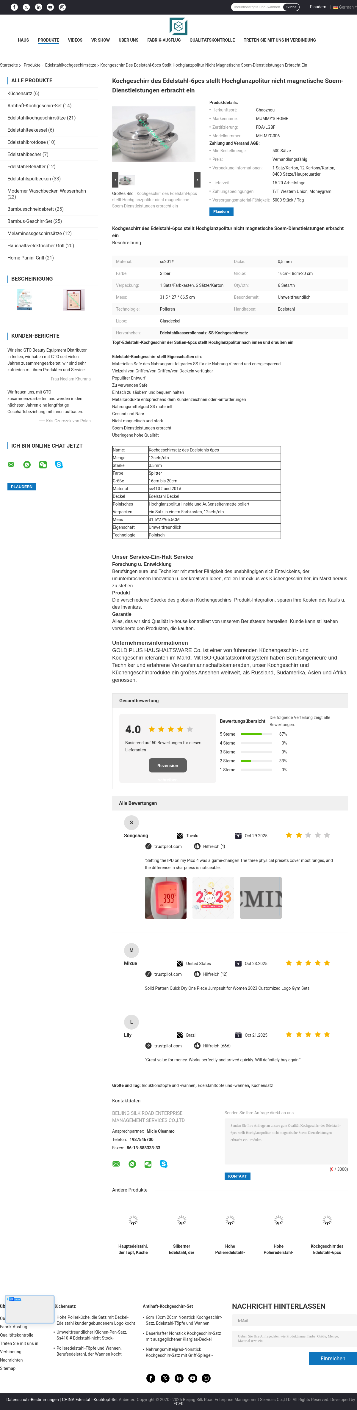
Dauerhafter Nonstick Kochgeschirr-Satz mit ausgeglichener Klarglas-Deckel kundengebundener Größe (183, 1337)
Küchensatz (19, 93)
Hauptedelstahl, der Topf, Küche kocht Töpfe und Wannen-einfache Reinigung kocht (133, 1249)
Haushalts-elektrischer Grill (35, 245)
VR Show (100, 40)
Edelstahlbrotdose (26, 142)
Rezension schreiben (167, 767)
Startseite (9, 65)
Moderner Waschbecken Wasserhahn (46, 191)
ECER (178, 1403)
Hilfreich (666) (217, 1046)
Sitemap (7, 1368)
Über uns (128, 40)
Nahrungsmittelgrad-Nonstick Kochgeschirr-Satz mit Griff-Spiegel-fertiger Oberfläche (179, 1353)
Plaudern (318, 6)
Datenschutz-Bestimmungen (32, 1399)
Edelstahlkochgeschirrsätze (70, 65)
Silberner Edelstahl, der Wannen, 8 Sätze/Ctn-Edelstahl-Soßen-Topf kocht (181, 1249)
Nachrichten (11, 1360)
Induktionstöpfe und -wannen (169, 1085)
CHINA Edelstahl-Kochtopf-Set (90, 1399)
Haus (23, 40)
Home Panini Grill (25, 258)
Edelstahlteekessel (27, 130)
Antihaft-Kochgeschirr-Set (34, 105)
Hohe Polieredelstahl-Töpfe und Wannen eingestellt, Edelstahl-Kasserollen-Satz (230, 1249)
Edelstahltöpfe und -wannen (223, 1085)
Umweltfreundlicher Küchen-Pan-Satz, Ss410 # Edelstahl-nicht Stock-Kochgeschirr (92, 1336)
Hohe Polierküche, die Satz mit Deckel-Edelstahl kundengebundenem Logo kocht (96, 1320)
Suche (291, 7)
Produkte (48, 40)
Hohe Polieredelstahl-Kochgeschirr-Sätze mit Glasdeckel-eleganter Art (279, 1249)
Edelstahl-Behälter (26, 166)
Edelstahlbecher (24, 154)
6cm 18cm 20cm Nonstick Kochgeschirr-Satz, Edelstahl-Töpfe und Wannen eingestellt (184, 1321)
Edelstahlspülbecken (29, 179)
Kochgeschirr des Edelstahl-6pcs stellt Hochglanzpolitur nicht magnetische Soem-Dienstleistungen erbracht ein (154, 199)
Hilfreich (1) (214, 846)
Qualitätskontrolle (212, 40)
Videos (75, 40)
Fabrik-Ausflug (164, 40)
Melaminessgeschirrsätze (34, 233)
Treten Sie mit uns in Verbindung (280, 40)
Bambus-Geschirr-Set (29, 221)
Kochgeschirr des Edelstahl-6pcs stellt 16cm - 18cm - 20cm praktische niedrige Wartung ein (327, 1249)
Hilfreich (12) (215, 974)
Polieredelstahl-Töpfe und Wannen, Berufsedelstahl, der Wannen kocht (89, 1351)
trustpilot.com (168, 846)
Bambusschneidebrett (30, 209)
